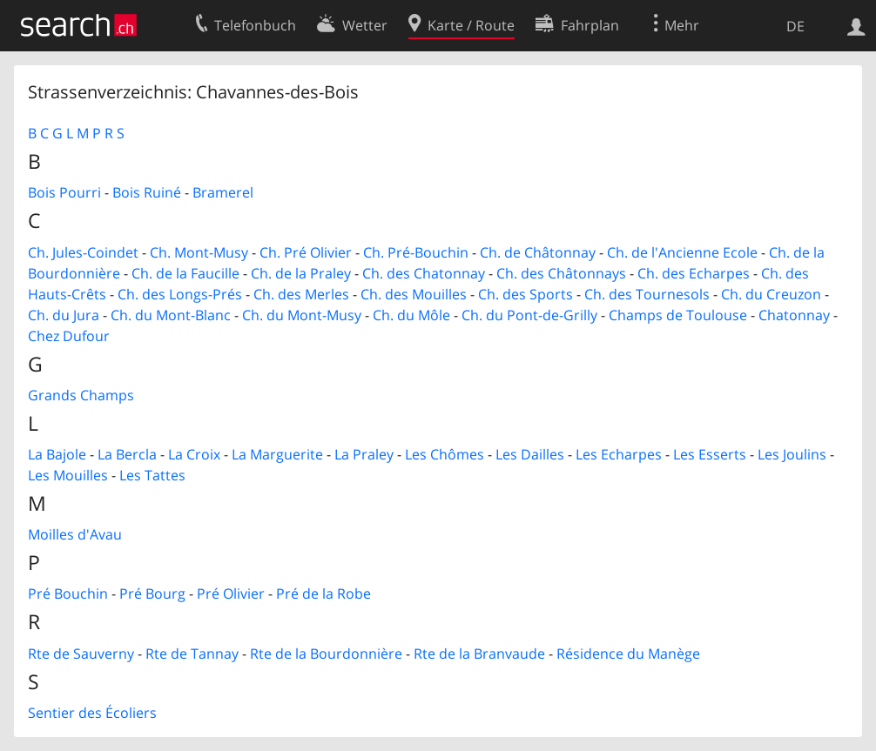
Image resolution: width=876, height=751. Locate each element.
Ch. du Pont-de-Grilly (529, 315)
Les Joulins (792, 454)
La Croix (194, 454)
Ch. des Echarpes (693, 273)
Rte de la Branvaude (479, 653)
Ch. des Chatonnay (423, 273)
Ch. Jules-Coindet (83, 252)
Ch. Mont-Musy (199, 252)
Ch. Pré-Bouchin (415, 252)
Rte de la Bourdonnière (326, 653)
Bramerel (222, 192)
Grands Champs (81, 395)
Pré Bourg (152, 593)
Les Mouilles (68, 475)
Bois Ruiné (146, 192)
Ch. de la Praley (301, 273)
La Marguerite (277, 454)
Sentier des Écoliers (92, 712)
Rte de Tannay (192, 653)
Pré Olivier (231, 593)
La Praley (364, 454)
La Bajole (57, 454)
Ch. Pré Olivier (305, 252)
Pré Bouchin (68, 593)
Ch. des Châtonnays (561, 273)
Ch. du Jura (63, 315)
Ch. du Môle (411, 315)
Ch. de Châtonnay (538, 252)
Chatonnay (794, 315)
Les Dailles (529, 454)
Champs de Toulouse (678, 315)
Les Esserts (709, 454)
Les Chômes (444, 454)
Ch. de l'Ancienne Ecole (682, 252)
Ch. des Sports (525, 294)
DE (795, 26)
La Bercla (127, 454)
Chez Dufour (69, 335)
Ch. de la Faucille (185, 273)
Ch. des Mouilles (414, 294)
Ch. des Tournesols (647, 294)
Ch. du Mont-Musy (301, 315)
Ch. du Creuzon (771, 294)
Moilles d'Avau (75, 534)
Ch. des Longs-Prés (180, 294)
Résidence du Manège (628, 653)
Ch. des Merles (301, 294)
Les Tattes (152, 475)
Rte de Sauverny (81, 653)
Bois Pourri (64, 192)
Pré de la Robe (323, 593)
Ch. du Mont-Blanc (171, 315)
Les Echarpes (619, 454)
